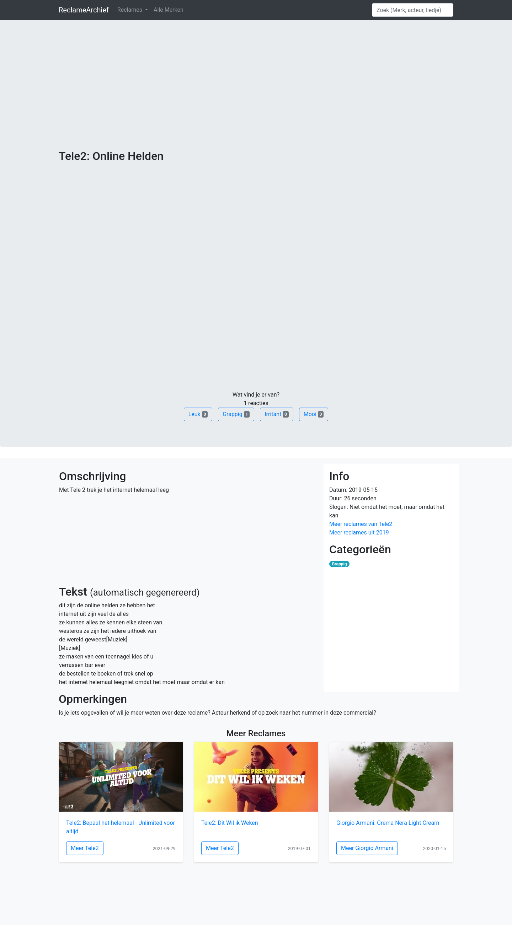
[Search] (412, 10)
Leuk (198, 414)
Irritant (277, 414)
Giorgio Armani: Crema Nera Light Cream (387, 822)
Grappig (236, 414)
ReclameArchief (84, 10)
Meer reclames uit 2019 (359, 532)
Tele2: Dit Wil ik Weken (229, 822)
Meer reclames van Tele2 (360, 524)
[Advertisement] (256, 96)
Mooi (314, 414)
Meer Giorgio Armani (367, 848)
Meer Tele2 (85, 848)
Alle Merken (168, 9)
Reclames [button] (130, 9)
